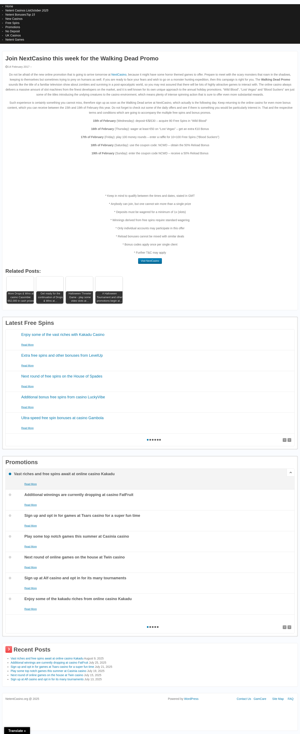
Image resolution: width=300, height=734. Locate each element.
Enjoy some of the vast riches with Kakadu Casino (62, 335)
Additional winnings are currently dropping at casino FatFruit (49, 662)
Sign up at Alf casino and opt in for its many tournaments (47, 679)
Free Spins (12, 23)
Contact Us (244, 698)
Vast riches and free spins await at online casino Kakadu (47, 658)
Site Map (278, 698)
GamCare (260, 698)
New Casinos (13, 18)
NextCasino (118, 74)
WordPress (191, 698)
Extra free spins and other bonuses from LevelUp (62, 355)
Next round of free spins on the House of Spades (61, 376)
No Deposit (12, 31)
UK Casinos (13, 35)
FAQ (291, 698)
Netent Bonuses (20, 14)
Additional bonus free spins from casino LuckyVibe (63, 397)
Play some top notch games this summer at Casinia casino (48, 671)
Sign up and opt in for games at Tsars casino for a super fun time (52, 666)
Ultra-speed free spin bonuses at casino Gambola (62, 418)
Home (9, 6)
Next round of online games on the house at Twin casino (47, 675)
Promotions (12, 27)
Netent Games (14, 39)
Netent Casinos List (26, 10)
